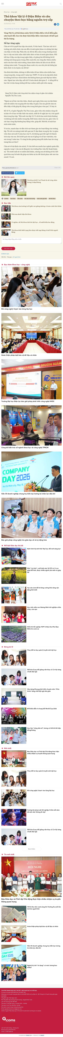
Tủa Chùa (12, 198)
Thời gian (9, 257)
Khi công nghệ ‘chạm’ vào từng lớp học (16, 309)
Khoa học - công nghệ (10, 12)
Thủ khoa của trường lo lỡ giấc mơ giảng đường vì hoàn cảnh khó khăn (36, 206)
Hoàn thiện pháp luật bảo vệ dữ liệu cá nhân (19, 355)
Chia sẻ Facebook (7, 173)
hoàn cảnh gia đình (42, 198)
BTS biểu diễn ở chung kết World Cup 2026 (42, 708)
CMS (29, 1035)
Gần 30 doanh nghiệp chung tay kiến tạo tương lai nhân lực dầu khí (28, 494)
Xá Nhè (6, 198)
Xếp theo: (3, 257)
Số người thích (16, 257)
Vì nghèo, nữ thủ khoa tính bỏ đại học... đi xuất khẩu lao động (32, 222)
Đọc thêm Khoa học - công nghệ (17, 265)
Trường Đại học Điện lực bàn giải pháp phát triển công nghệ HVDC (27, 401)
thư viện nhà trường (30, 198)
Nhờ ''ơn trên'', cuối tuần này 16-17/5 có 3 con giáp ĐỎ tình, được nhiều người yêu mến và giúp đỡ (44, 570)
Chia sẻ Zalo (20, 173)
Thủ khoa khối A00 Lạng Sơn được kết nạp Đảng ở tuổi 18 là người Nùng (34, 231)
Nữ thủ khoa (52, 198)
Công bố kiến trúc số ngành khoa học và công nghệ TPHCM (24, 447)
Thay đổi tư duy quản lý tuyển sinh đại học (42, 650)
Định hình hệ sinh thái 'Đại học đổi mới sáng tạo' (44, 549)
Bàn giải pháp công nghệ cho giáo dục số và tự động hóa (24, 540)
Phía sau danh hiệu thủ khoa (21, 214)
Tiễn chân (19, 198)
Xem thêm (31, 849)
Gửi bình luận (8, 248)
